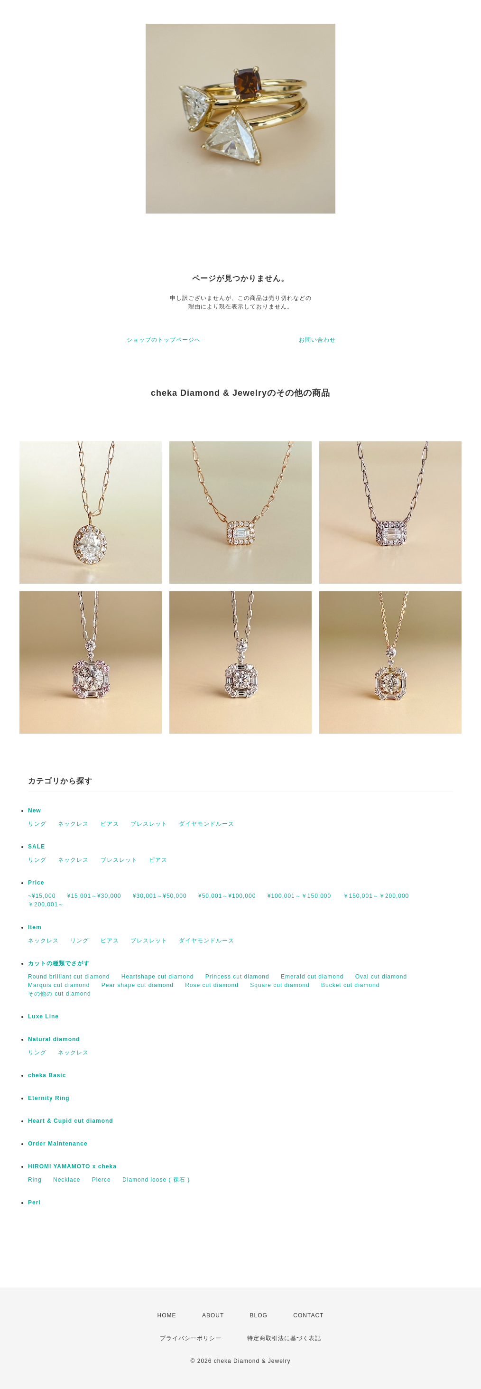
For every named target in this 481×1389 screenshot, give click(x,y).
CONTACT (308, 1315)
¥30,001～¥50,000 (160, 896)
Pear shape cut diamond (138, 985)
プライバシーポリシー (191, 1338)
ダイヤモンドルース (206, 823)
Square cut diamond (279, 985)
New (34, 810)
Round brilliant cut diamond (69, 976)
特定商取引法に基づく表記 (284, 1338)
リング (37, 823)
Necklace (66, 1179)
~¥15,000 (42, 896)
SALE (36, 846)
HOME (166, 1315)
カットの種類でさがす (59, 963)
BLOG (259, 1315)
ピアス (110, 823)
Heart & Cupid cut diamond (70, 1121)
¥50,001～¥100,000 (227, 896)
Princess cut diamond (237, 976)
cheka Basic (47, 1075)
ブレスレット (148, 823)
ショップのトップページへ (164, 339)
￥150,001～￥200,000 (376, 896)
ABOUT (213, 1315)
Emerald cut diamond (312, 976)
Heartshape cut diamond (157, 976)
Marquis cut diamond (59, 985)
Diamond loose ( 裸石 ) (156, 1179)
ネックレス (73, 823)
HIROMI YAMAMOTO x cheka (72, 1166)
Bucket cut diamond (350, 985)
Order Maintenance (58, 1143)
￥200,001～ (46, 904)
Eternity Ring (49, 1098)
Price (36, 882)
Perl (34, 1202)
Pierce (101, 1179)
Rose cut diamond (212, 985)
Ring (35, 1179)
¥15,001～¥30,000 (94, 896)
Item (35, 927)
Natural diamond (54, 1039)
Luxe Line (43, 1016)
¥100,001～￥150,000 (299, 896)
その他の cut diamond (59, 993)
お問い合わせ (317, 339)
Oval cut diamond (381, 976)
